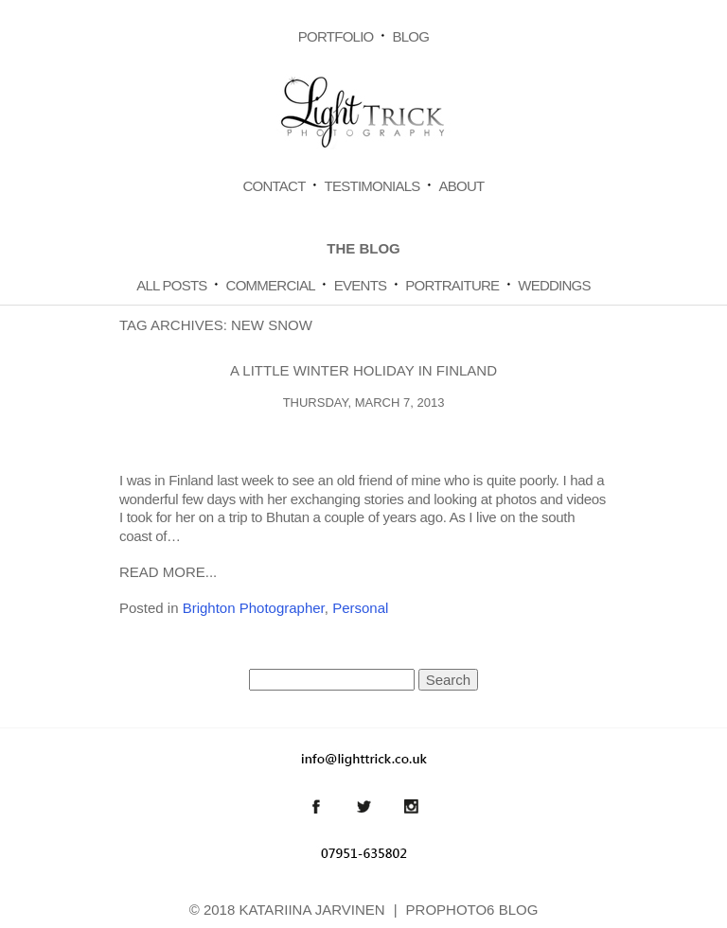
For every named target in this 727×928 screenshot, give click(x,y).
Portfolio (336, 36)
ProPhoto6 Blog (472, 910)
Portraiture (452, 285)
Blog (410, 36)
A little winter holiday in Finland (363, 370)
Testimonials (372, 186)
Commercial (270, 285)
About (462, 186)
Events (360, 285)
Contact (273, 186)
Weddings (554, 285)
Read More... (168, 572)
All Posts (171, 285)
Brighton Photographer (254, 608)
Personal (360, 608)
